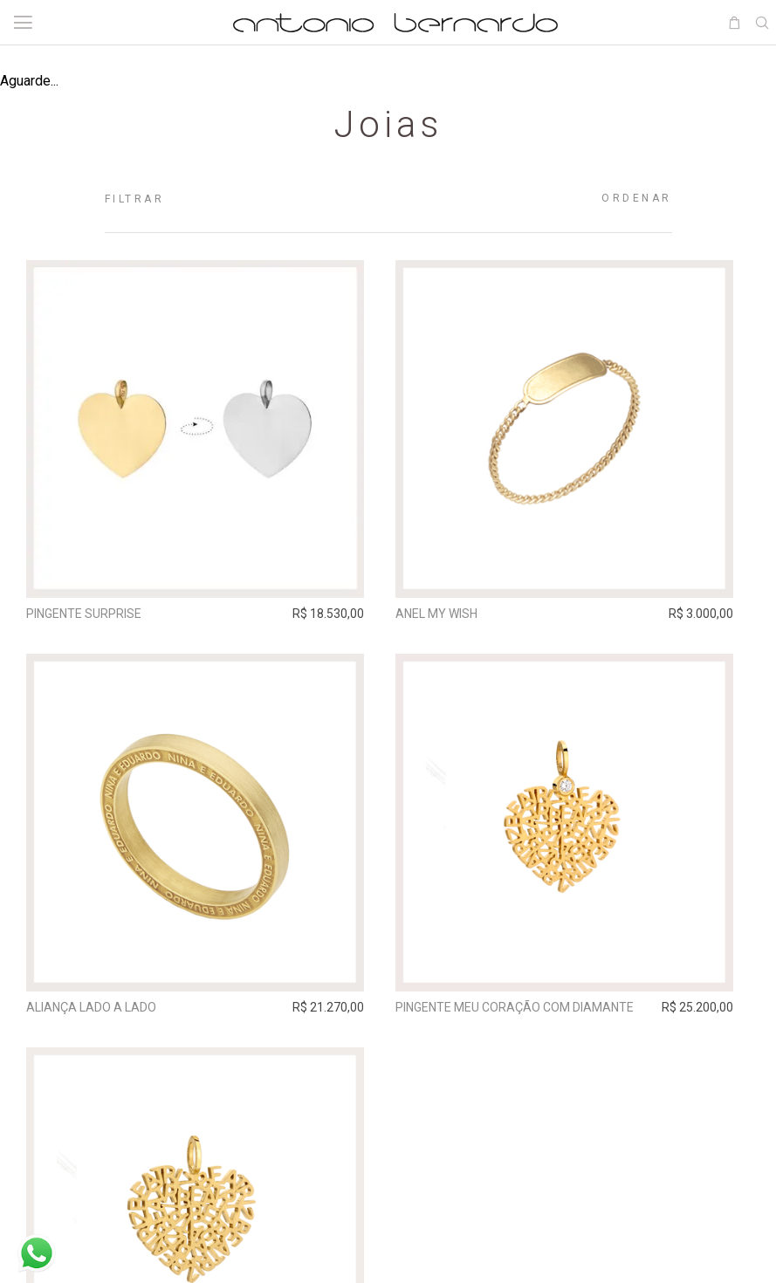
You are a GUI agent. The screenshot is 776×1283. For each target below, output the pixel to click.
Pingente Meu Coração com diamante (527, 1012)
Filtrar (135, 199)
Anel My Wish (449, 614)
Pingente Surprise (88, 614)
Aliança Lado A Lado (96, 1012)
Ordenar (636, 198)
